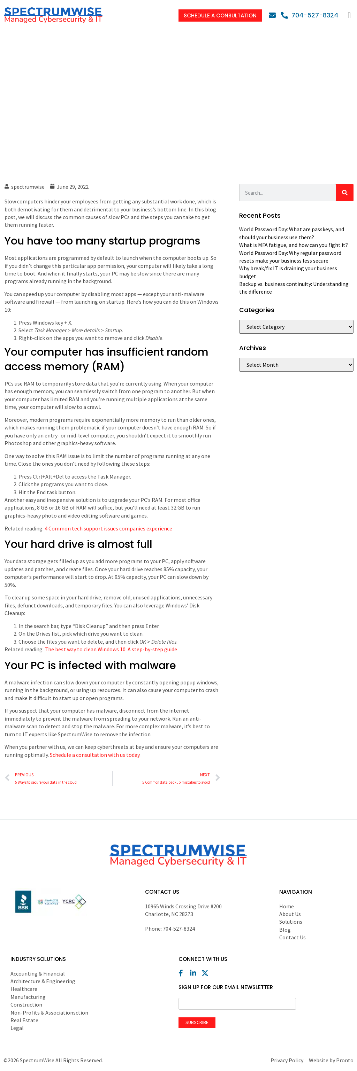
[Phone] (309, 15)
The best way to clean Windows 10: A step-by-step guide (111, 649)
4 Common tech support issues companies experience (108, 528)
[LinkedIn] (195, 973)
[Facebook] (183, 973)
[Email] (274, 15)
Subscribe (196, 1022)
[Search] (345, 192)
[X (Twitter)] (207, 973)
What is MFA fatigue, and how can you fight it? (293, 244)
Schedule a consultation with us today (94, 754)
